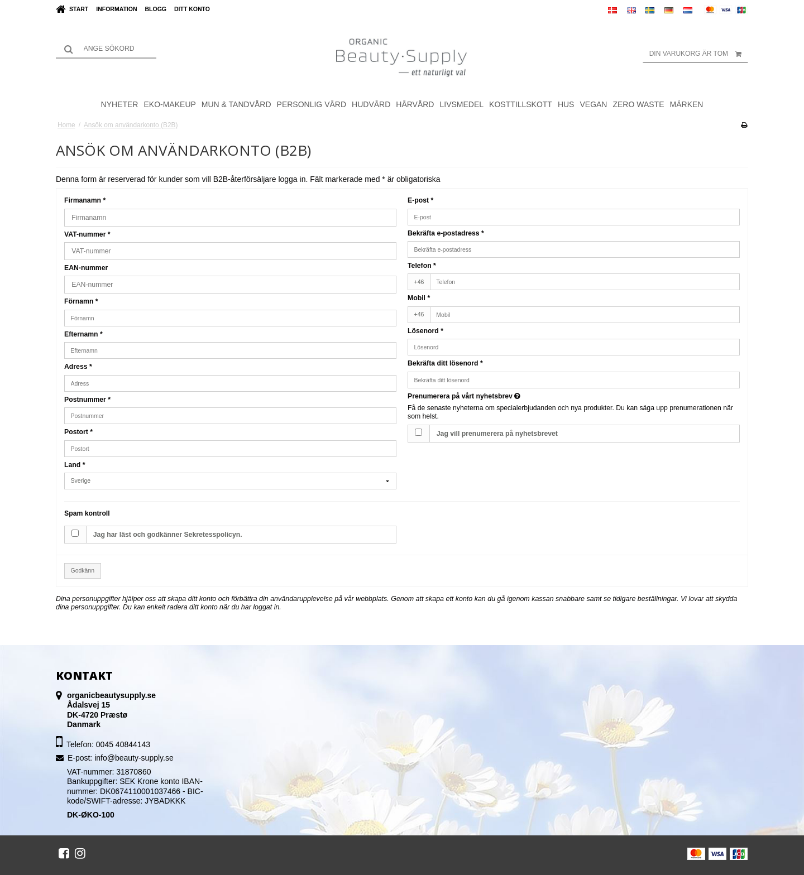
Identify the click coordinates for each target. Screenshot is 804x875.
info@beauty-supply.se (134, 757)
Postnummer (87, 399)
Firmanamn (85, 200)
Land (74, 465)
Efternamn (83, 334)
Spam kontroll (87, 513)
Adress (78, 367)
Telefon (422, 266)
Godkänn (83, 570)
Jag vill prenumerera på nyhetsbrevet (497, 434)
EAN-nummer (86, 268)
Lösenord (425, 331)
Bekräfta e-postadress (446, 233)
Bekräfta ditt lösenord (445, 363)
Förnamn (81, 301)
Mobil (419, 298)
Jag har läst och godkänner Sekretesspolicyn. (167, 535)
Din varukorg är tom (698, 53)
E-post (420, 200)
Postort (78, 432)
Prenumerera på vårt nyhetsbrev (464, 396)
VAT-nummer (87, 234)
